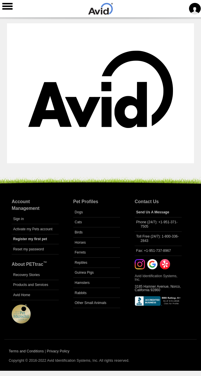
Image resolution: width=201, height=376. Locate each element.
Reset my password (28, 249)
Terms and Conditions (26, 351)
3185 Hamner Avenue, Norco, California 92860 (158, 288)
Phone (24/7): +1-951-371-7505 (157, 224)
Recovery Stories (26, 275)
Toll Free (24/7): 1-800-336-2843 (157, 238)
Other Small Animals (91, 303)
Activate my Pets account (33, 229)
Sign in (18, 219)
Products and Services (30, 285)
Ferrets (80, 252)
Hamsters (82, 283)
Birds (79, 232)
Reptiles (81, 263)
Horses (80, 242)
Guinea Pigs (84, 272)
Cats (78, 222)
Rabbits (81, 293)
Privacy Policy (58, 351)
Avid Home (21, 295)
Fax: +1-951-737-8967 (153, 251)
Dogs (79, 212)
